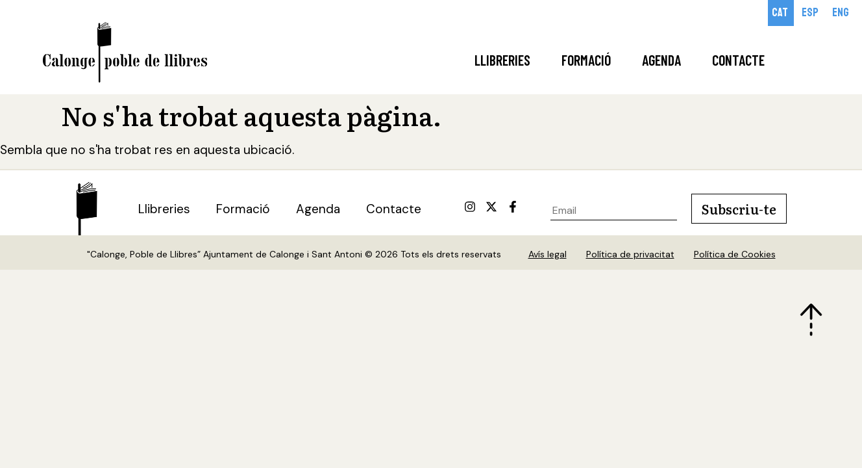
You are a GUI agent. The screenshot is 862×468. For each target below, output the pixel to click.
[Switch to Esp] (811, 13)
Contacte (738, 60)
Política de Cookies (735, 254)
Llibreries (502, 60)
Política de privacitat (630, 254)
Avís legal (547, 254)
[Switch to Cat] (781, 13)
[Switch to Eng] (841, 13)
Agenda (661, 60)
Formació (586, 60)
